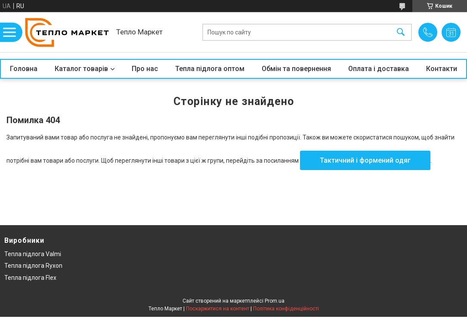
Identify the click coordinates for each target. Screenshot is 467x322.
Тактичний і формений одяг (365, 160)
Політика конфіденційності (286, 309)
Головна (23, 69)
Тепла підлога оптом (209, 69)
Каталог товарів (81, 69)
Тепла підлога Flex (30, 277)
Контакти (441, 69)
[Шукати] (400, 32)
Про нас (145, 69)
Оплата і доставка (378, 69)
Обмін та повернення (296, 69)
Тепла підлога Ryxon (33, 265)
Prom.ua (275, 301)
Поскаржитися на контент (217, 309)
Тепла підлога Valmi (32, 254)
